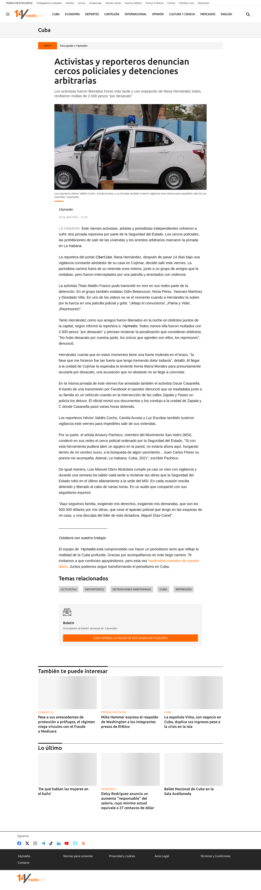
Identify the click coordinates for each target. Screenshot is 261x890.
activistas (68, 589)
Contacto (23, 862)
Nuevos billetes (133, 3)
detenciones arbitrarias (132, 589)
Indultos (69, 3)
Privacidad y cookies (122, 856)
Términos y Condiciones (215, 856)
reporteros (94, 589)
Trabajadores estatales (49, 3)
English (226, 14)
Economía (72, 14)
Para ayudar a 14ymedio (73, 45)
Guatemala (95, 3)
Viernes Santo (113, 3)
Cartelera (111, 14)
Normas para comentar (78, 856)
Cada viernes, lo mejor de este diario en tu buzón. (130, 638)
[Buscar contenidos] (248, 14)
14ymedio (24, 856)
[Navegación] (8, 14)
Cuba (56, 14)
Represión (203, 3)
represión (184, 589)
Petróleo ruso (186, 3)
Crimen (171, 3)
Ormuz (82, 3)
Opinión (158, 14)
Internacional (136, 14)
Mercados (207, 14)
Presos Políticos (155, 3)
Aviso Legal (162, 856)
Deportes (92, 14)
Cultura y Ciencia (182, 14)
